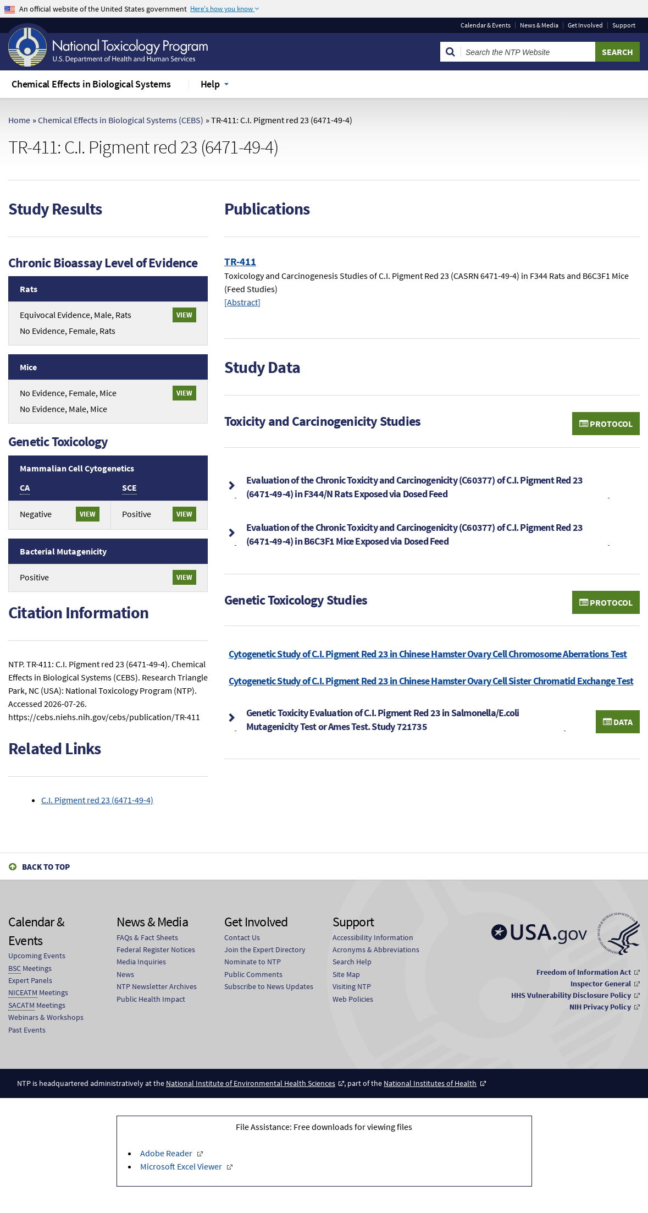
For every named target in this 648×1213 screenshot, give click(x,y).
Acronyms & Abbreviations (376, 949)
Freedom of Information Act (583, 972)
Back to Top (46, 866)
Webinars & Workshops (46, 1017)
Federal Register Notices (156, 949)
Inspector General (601, 984)
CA (25, 487)
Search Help (352, 962)
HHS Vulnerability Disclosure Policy (571, 995)
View (184, 314)
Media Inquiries (141, 962)
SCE (129, 487)
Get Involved (585, 25)
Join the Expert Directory (265, 949)
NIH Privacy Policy (600, 1007)
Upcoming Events (36, 955)
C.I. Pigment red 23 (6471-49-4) (97, 799)
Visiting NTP (352, 986)
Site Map (346, 974)
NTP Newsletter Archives (157, 986)
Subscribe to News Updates (268, 986)
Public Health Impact (151, 999)
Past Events (27, 1030)
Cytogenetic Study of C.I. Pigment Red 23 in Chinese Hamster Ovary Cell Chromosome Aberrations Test (428, 653)
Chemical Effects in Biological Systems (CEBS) (120, 119)
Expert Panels (30, 980)
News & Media (539, 25)
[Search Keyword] (528, 52)
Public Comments (253, 974)
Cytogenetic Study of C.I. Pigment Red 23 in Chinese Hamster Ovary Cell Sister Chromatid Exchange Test (431, 680)
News (125, 974)
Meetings (30, 968)
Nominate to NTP (252, 962)
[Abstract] (242, 302)
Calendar (486, 25)
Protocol (606, 423)
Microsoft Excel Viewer (182, 1166)
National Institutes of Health (430, 1083)
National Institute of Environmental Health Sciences (250, 1083)
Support (623, 25)
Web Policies (353, 999)
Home (19, 119)
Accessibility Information (373, 937)
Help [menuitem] (210, 84)
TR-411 (240, 261)
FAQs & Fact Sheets (147, 937)
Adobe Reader (167, 1153)
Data (618, 721)
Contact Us (242, 937)
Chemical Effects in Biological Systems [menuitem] (91, 84)
